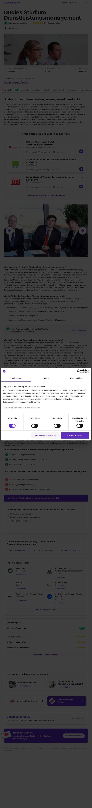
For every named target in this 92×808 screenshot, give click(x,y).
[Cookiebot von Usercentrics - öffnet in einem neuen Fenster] (78, 371)
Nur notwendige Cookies (45, 435)
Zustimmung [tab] (16, 378)
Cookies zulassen (75, 435)
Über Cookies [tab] (76, 378)
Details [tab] (46, 378)
